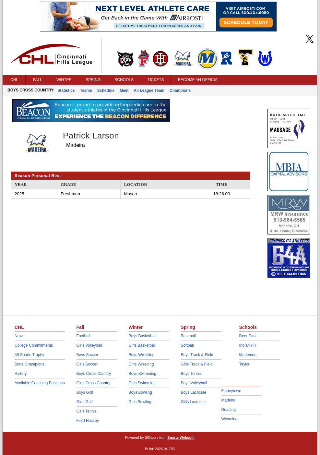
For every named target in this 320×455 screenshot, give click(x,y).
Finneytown (231, 391)
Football (83, 336)
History (21, 373)
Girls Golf (85, 402)
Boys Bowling (140, 392)
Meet (124, 90)
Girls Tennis (87, 411)
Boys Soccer (87, 355)
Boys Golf (85, 392)
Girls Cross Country (94, 383)
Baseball (188, 336)
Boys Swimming (142, 373)
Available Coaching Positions (40, 383)
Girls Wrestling (141, 364)
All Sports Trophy (29, 355)
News (19, 336)
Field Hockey (88, 420)
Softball (187, 345)
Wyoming (229, 419)
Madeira (228, 400)
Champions (180, 90)
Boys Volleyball (194, 383)
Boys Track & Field (197, 355)
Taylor (244, 364)
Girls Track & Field (197, 364)
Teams (86, 90)
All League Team (149, 90)
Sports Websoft (180, 437)
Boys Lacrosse (194, 392)
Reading (228, 409)
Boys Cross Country (94, 373)
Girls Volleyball (89, 345)
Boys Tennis (191, 373)
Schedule (105, 90)
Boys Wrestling (142, 355)
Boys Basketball (142, 336)
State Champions (29, 364)
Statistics (66, 90)
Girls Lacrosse (193, 402)
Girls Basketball (142, 345)
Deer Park (248, 336)
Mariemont (248, 355)
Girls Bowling (140, 402)
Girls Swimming (142, 383)
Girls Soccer (87, 364)
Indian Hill (247, 345)
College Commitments (34, 345)
